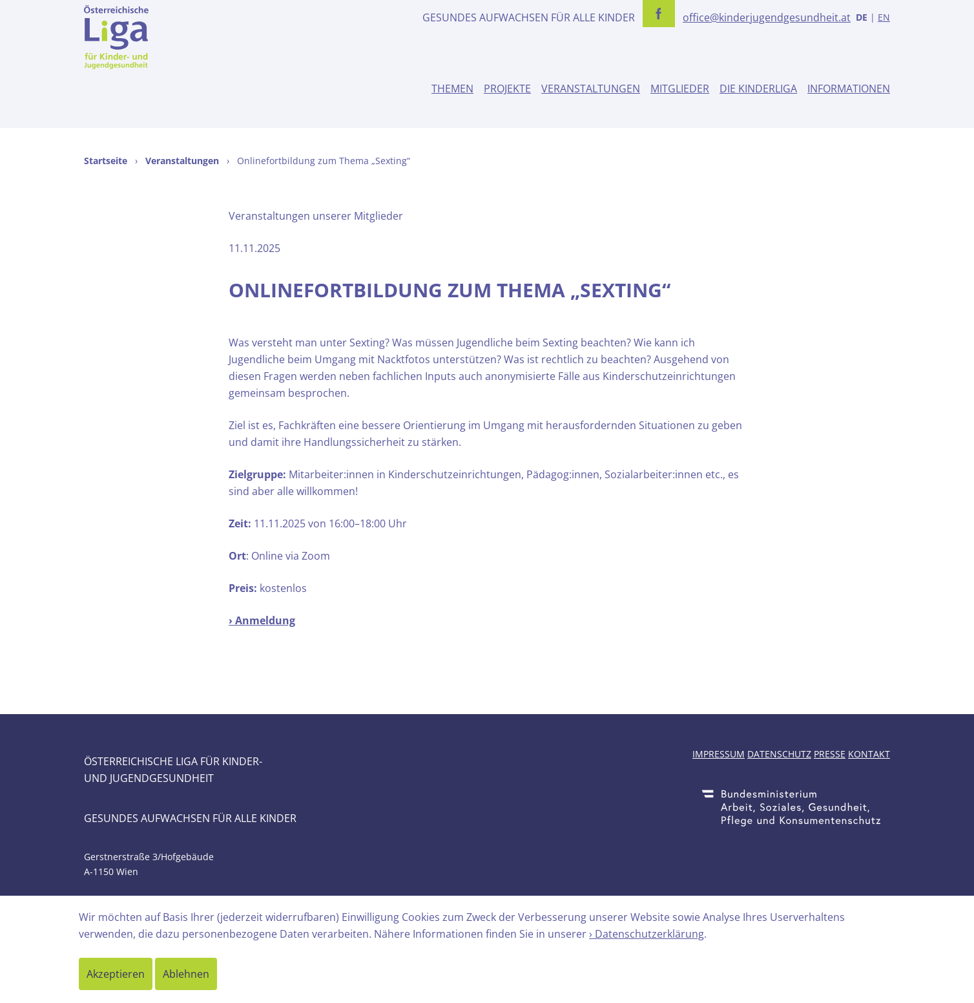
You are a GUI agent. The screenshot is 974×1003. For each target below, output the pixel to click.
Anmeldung (265, 620)
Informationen (848, 88)
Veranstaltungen (590, 88)
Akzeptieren (116, 974)
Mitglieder (679, 88)
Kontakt (869, 754)
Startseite (105, 160)
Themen (452, 88)
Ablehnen (186, 974)
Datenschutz (779, 754)
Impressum (718, 754)
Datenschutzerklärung (649, 934)
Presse (829, 754)
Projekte (507, 88)
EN (884, 17)
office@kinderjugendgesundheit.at (767, 17)
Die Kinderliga (758, 88)
